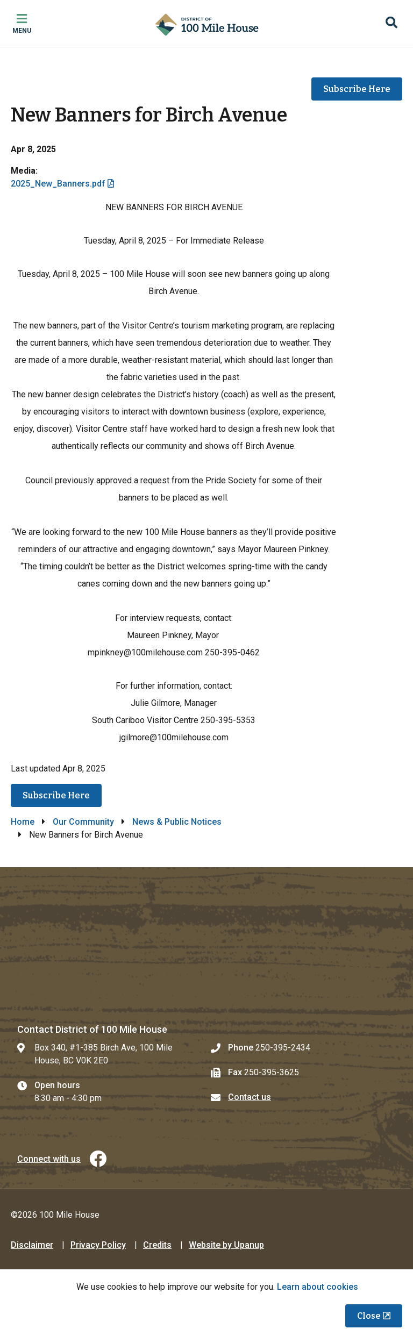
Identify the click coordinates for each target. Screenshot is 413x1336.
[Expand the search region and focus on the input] (391, 23)
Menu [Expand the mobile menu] (21, 30)
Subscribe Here (356, 89)
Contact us (249, 1097)
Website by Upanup (226, 1245)
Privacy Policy (98, 1245)
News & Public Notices (177, 822)
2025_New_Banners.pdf (58, 183)
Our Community (83, 822)
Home (22, 822)
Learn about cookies (317, 1287)
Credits (157, 1245)
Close (369, 1316)
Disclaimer (32, 1245)
